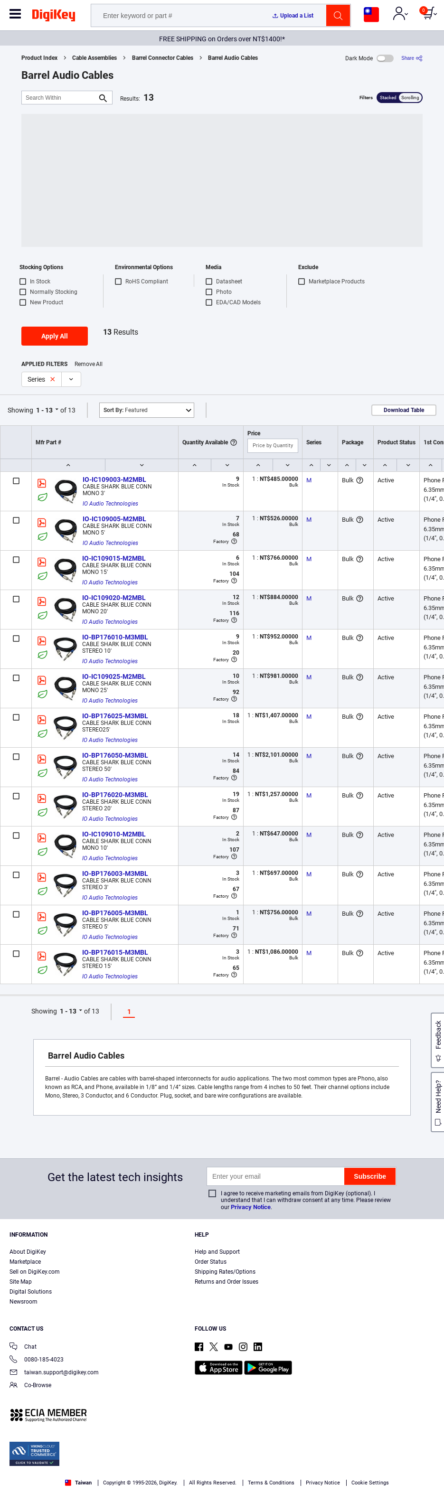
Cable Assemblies (94, 58)
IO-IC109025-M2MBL (114, 676)
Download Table (404, 410)
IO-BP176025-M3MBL (115, 716)
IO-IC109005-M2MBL (114, 519)
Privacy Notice (251, 1207)
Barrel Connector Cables (162, 58)
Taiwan (78, 1483)
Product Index (39, 58)
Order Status (211, 1261)
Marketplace (25, 1261)
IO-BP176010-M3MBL (115, 637)
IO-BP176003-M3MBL (115, 873)
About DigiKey (27, 1252)
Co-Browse (30, 1385)
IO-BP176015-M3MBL (115, 952)
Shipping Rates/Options (225, 1271)
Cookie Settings (370, 1483)
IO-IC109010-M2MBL (114, 834)
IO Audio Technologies (110, 503)
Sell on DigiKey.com (34, 1271)
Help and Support (217, 1252)
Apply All (54, 336)
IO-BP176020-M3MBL (115, 794)
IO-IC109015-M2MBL (114, 558)
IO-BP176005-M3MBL (115, 913)
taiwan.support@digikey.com (54, 1373)
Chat (23, 1347)
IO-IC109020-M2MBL (114, 597)
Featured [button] (126, 410)
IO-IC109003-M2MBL (114, 479)
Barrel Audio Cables (233, 58)
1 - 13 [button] (44, 410)
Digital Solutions (30, 1291)
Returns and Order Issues (226, 1281)
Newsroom (23, 1301)
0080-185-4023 (36, 1360)
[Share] (412, 58)
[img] (53, 17)
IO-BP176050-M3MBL (115, 755)
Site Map (20, 1281)
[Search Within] (59, 97)
